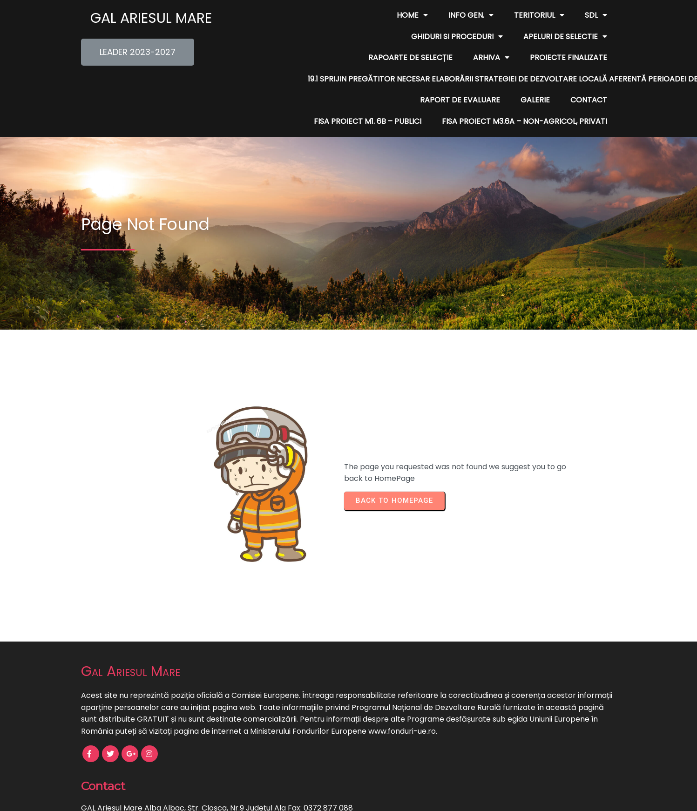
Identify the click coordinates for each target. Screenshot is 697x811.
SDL (484, 15)
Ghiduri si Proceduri (561, 15)
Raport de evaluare (332, 79)
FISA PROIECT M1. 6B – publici (553, 79)
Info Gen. (358, 15)
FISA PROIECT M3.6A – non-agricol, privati (524, 100)
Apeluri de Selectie (306, 37)
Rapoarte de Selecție (410, 36)
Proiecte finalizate (568, 36)
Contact (460, 79)
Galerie (407, 79)
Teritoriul (427, 15)
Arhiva (491, 37)
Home (300, 15)
